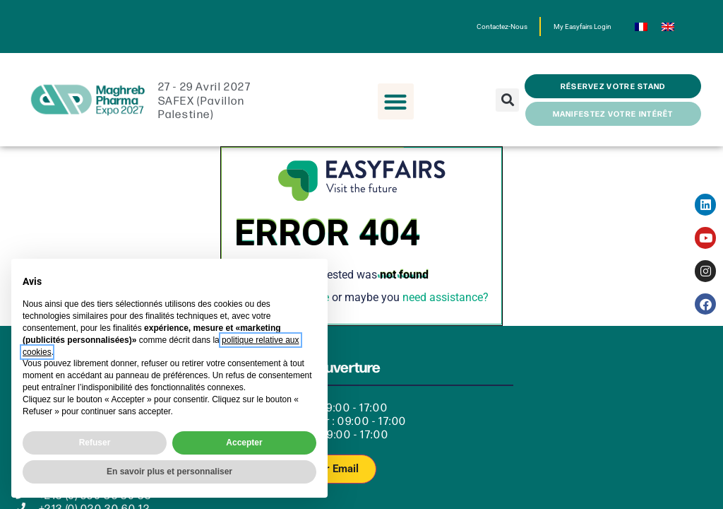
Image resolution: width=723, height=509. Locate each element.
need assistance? (445, 297)
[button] (396, 101)
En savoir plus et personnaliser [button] (169, 471)
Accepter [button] (244, 442)
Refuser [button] (95, 442)
